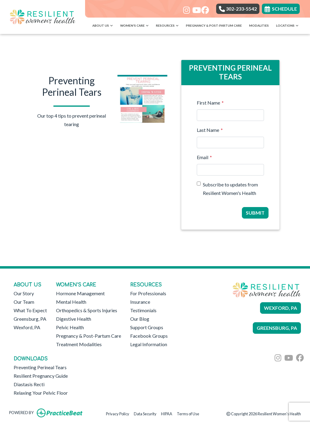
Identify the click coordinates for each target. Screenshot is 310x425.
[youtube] (194, 8)
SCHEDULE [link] (281, 9)
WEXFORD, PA (280, 308)
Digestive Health (73, 319)
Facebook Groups (149, 336)
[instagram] (185, 8)
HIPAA (166, 413)
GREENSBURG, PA (277, 328)
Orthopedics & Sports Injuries (86, 310)
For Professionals (148, 293)
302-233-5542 (238, 9)
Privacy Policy (117, 413)
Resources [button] (167, 25)
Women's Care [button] (134, 25)
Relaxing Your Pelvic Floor (41, 393)
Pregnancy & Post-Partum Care (214, 25)
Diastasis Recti (29, 384)
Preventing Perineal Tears (40, 367)
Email (202, 157)
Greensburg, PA (30, 319)
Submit (255, 213)
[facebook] (203, 8)
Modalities (259, 25)
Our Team (24, 302)
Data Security (145, 413)
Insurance (140, 302)
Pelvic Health (70, 327)
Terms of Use (188, 413)
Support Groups (146, 327)
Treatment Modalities (79, 344)
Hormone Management (80, 293)
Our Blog (139, 319)
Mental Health (71, 302)
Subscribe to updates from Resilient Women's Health (230, 189)
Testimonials (143, 310)
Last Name (208, 130)
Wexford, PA (27, 327)
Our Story (24, 293)
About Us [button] (102, 25)
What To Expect (30, 310)
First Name (208, 102)
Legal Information (148, 344)
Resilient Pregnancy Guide (41, 376)
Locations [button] (287, 25)
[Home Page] (42, 16)
